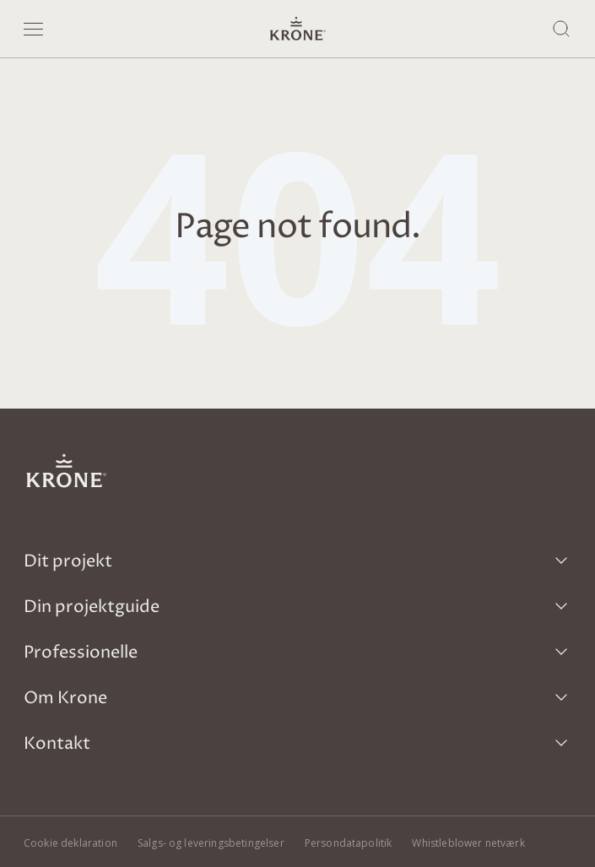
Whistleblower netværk (468, 843)
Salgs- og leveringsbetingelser (211, 843)
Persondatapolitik (348, 843)
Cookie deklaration (70, 843)
